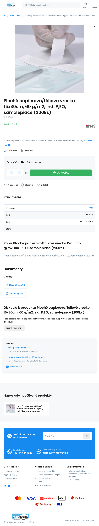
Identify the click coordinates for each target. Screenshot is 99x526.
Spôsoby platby (43, 478)
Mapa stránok (28, 522)
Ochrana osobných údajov (48, 474)
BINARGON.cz (90, 520)
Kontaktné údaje (44, 485)
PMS (91, 207)
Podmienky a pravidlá (46, 471)
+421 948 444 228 (22, 452)
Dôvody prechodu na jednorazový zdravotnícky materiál (79, 474)
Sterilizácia (15, 15)
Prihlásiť (86, 436)
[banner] (11, 5)
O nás (39, 482)
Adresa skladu (74, 480)
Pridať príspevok (14, 328)
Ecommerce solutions (74, 520)
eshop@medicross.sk (55, 452)
